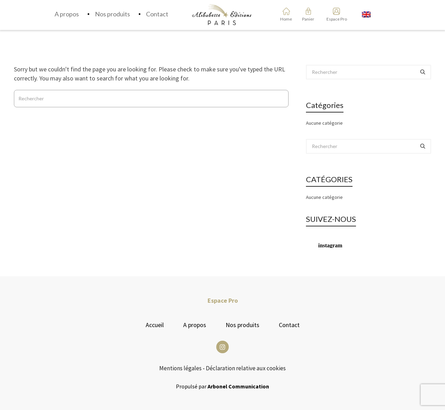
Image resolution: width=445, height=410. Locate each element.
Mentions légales (180, 368)
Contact (289, 325)
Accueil (155, 325)
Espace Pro (334, 19)
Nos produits (242, 325)
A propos (194, 325)
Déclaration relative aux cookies (246, 368)
